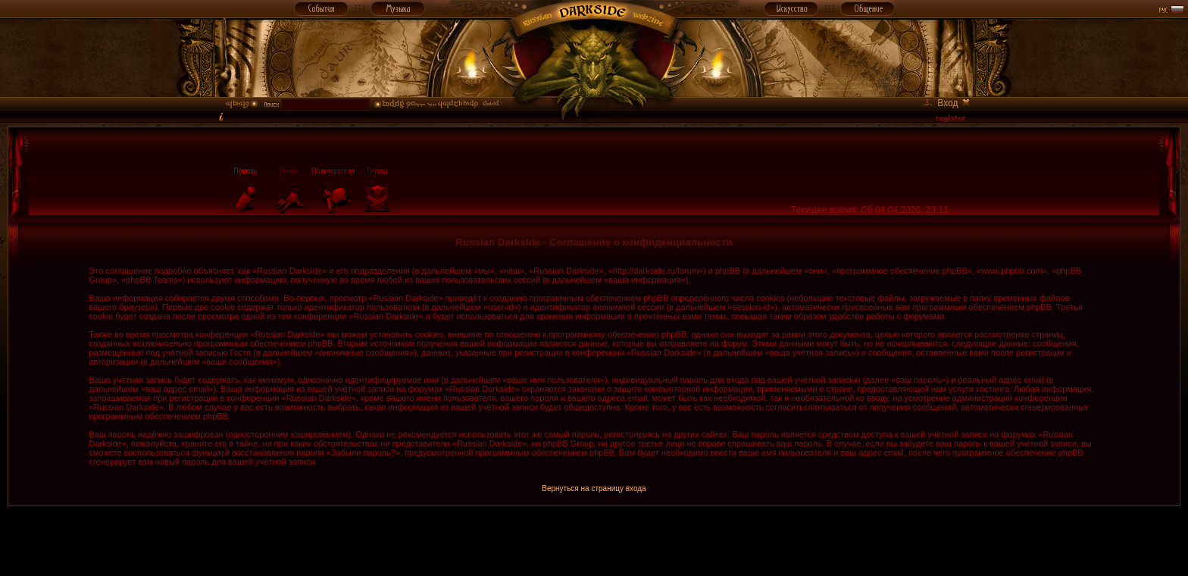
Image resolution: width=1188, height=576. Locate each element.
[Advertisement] (594, 540)
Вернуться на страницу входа (594, 488)
